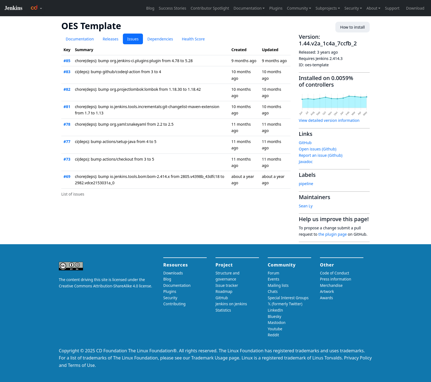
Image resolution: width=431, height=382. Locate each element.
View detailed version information (329, 120)
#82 (66, 89)
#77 (66, 141)
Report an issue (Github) (320, 155)
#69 (66, 176)
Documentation (80, 39)
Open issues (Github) (317, 149)
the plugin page (332, 234)
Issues (133, 39)
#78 (66, 124)
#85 (66, 60)
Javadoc (306, 161)
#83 (66, 71)
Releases (110, 39)
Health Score (193, 39)
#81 (66, 106)
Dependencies (160, 39)
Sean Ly (306, 205)
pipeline (306, 183)
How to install (352, 27)
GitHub (305, 142)
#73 (66, 159)
